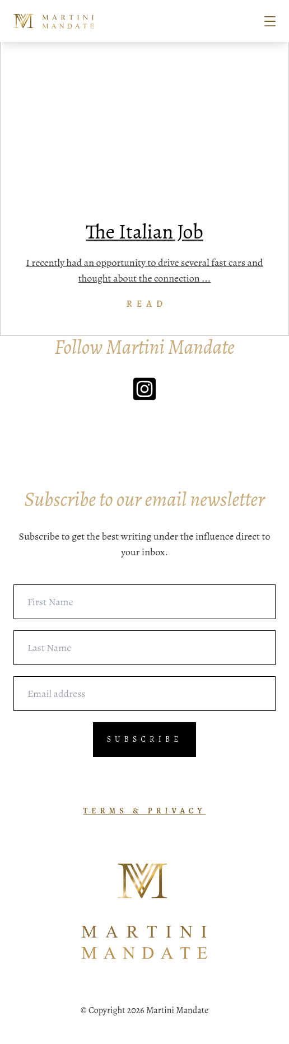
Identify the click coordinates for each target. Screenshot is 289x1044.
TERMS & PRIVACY (144, 811)
